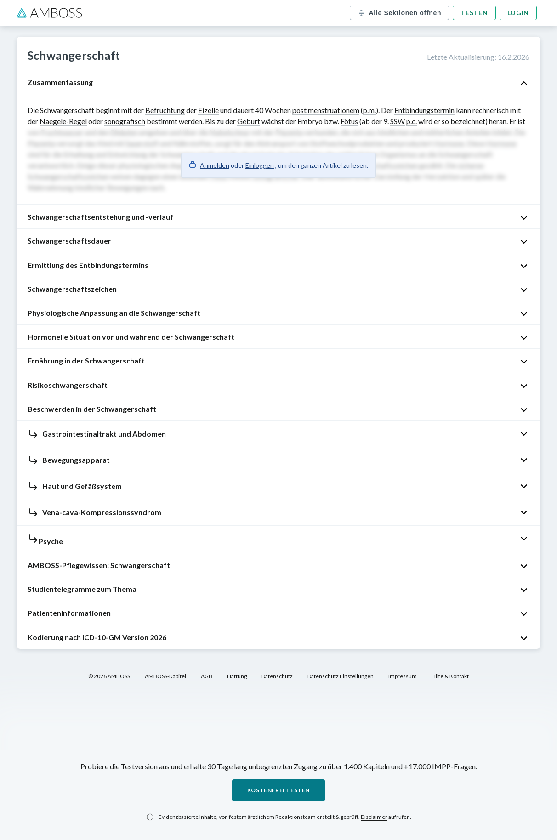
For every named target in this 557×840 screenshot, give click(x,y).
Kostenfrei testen (278, 790)
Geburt (248, 121)
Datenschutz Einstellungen (340, 676)
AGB (206, 676)
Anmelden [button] (214, 165)
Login (518, 13)
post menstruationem (325, 110)
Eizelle (208, 110)
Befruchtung (165, 110)
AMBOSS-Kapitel (165, 676)
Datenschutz (277, 676)
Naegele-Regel (63, 121)
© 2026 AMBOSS (109, 676)
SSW (397, 121)
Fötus (349, 121)
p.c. (411, 121)
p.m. (369, 110)
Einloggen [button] (259, 165)
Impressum (402, 676)
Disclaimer (374, 816)
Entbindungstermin (424, 110)
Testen (474, 13)
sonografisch (124, 121)
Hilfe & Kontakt (450, 676)
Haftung (237, 676)
